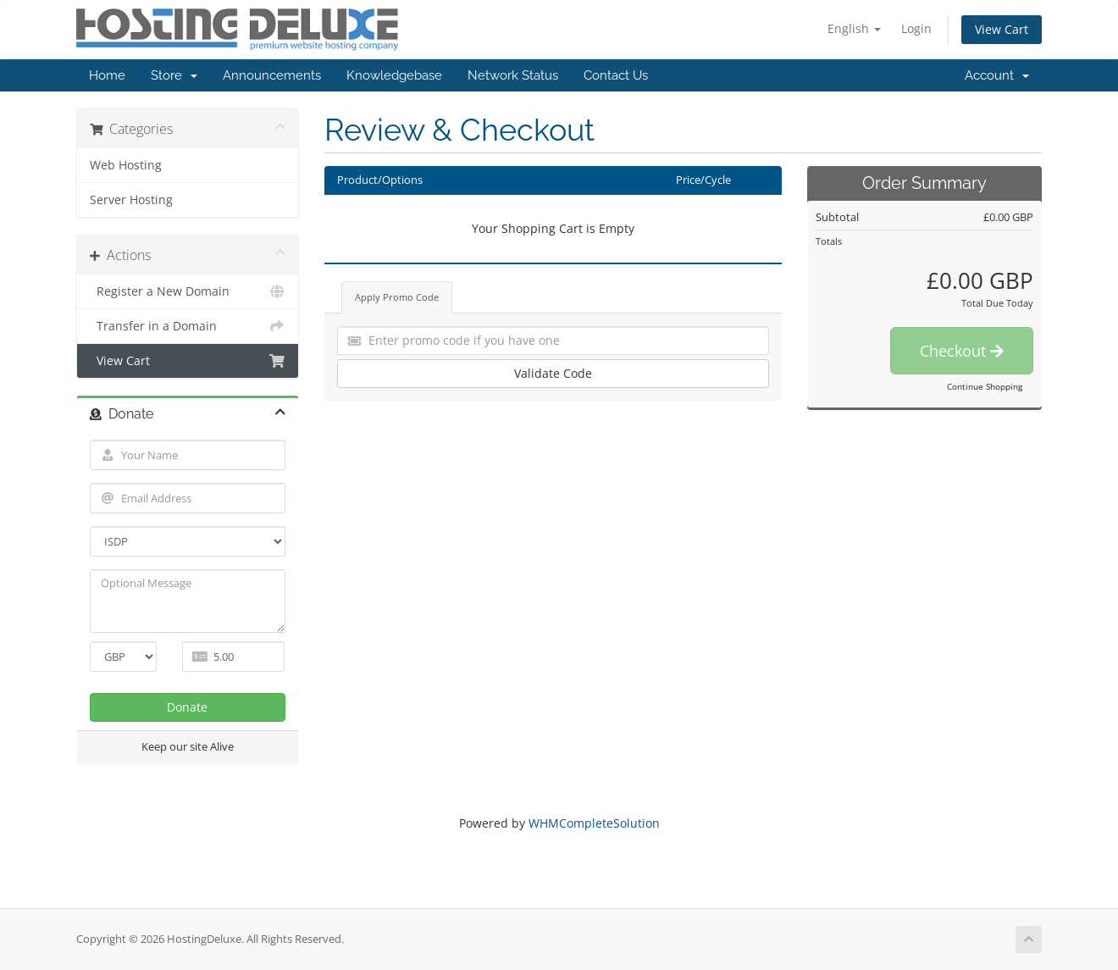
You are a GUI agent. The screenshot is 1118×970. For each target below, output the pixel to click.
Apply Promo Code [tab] (397, 297)
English (854, 28)
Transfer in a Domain (187, 326)
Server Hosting (131, 200)
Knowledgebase (394, 75)
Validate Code (553, 373)
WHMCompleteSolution (594, 823)
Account (997, 75)
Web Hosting (126, 165)
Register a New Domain (187, 291)
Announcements (272, 75)
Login (916, 28)
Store (174, 75)
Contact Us (616, 75)
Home (107, 75)
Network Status (513, 75)
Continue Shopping (984, 386)
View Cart (1001, 29)
